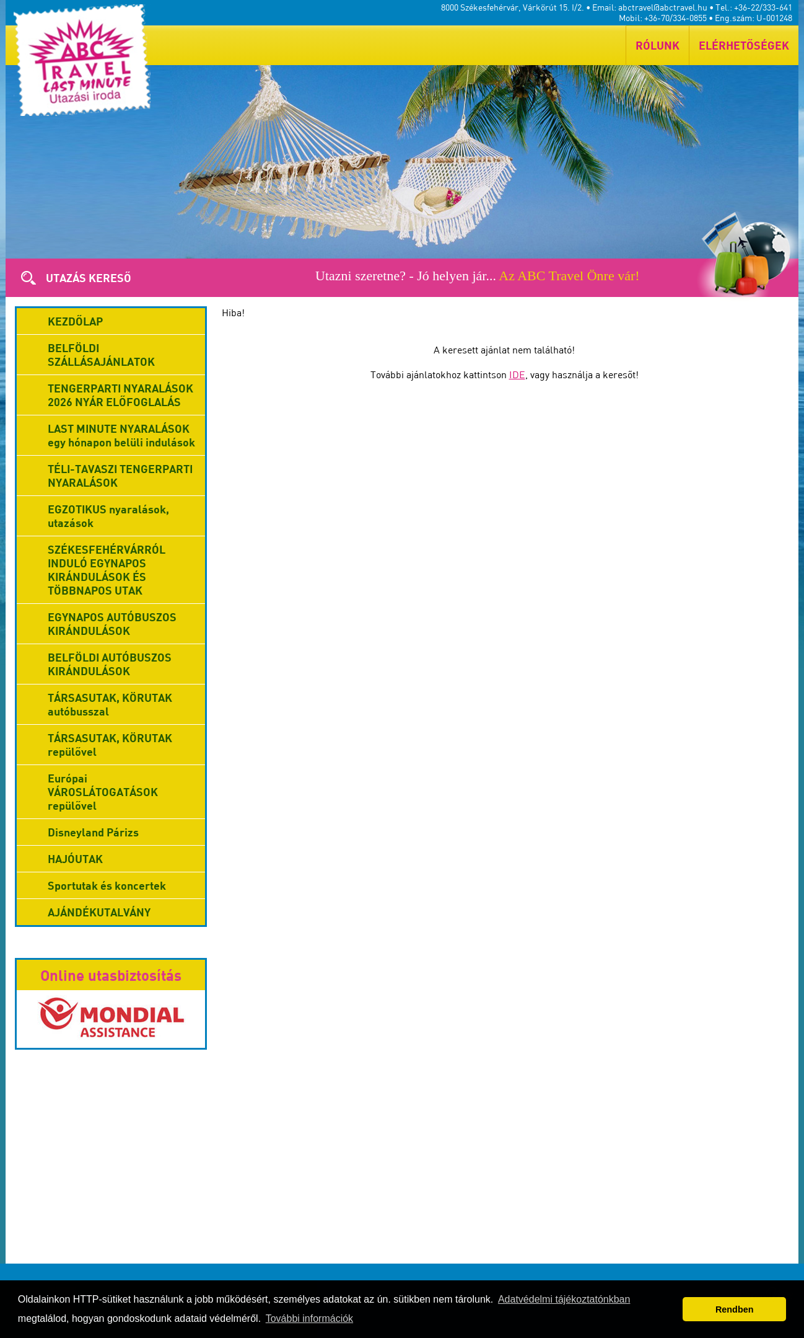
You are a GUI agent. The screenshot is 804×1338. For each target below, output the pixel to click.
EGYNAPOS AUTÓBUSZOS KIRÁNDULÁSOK (112, 623)
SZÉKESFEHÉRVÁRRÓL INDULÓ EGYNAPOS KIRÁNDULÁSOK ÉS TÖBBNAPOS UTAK (106, 570)
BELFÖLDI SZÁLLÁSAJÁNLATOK (101, 354)
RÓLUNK (657, 45)
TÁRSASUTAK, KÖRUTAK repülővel (110, 744)
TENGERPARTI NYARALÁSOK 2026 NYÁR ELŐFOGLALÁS (120, 395)
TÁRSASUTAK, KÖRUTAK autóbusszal (110, 704)
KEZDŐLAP (75, 321)
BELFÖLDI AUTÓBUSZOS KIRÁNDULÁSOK (110, 664)
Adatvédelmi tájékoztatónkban (564, 1299)
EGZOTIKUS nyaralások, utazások (108, 515)
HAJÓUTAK (75, 859)
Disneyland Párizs (93, 832)
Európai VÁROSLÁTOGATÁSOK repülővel (103, 791)
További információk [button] (309, 1318)
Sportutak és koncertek (107, 885)
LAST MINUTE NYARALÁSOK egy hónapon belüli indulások (121, 435)
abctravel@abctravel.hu (662, 7)
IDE (517, 374)
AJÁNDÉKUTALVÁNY (99, 912)
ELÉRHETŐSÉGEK (744, 45)
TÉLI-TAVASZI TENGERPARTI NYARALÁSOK (120, 475)
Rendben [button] (734, 1309)
